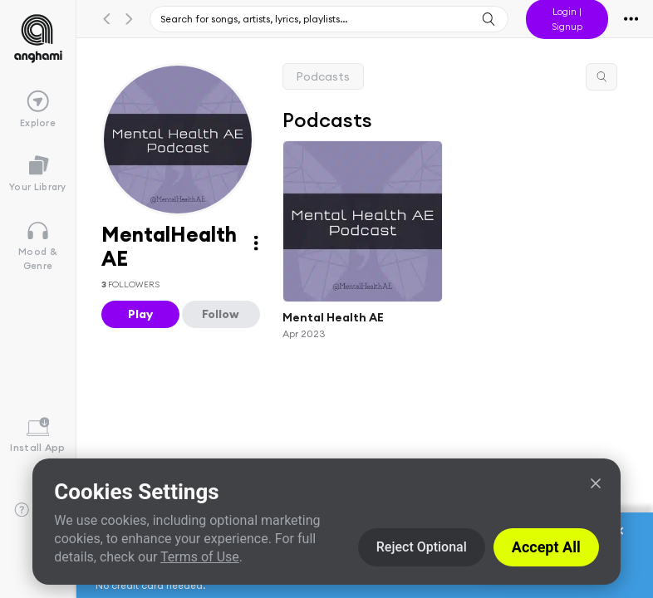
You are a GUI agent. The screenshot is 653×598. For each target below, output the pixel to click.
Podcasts (323, 76)
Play (140, 313)
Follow (220, 313)
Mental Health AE (333, 317)
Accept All (546, 547)
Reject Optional (421, 547)
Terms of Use (199, 557)
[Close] (595, 483)
